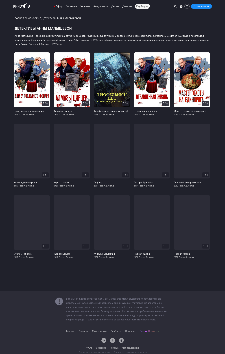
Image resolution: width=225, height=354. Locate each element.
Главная (18, 18)
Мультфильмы (99, 331)
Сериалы (71, 6)
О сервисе (101, 348)
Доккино (127, 6)
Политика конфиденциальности (130, 352)
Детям (115, 6)
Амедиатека (100, 6)
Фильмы (85, 6)
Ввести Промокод (149, 331)
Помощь (114, 348)
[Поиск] (175, 6)
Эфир (59, 6)
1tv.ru (89, 348)
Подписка (130, 331)
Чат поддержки (130, 348)
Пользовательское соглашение (94, 352)
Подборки (142, 6)
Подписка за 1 (201, 6)
